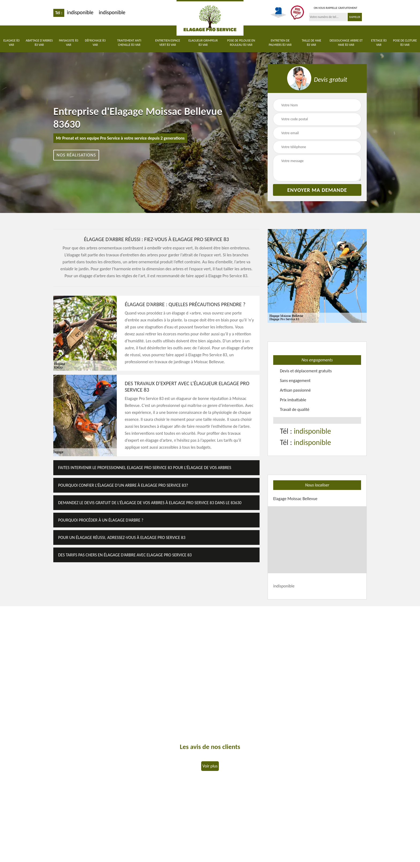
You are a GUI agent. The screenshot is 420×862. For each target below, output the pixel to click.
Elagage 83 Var (11, 43)
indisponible (80, 12)
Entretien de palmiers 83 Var (280, 43)
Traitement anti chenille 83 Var (129, 43)
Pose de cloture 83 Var (405, 43)
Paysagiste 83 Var (68, 43)
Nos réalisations (76, 155)
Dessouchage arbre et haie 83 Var (345, 43)
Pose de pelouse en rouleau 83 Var (241, 43)
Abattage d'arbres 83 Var (39, 43)
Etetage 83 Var (379, 43)
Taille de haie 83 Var (311, 43)
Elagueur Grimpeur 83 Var (203, 43)
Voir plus (210, 766)
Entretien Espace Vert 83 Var (167, 43)
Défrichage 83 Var (95, 43)
